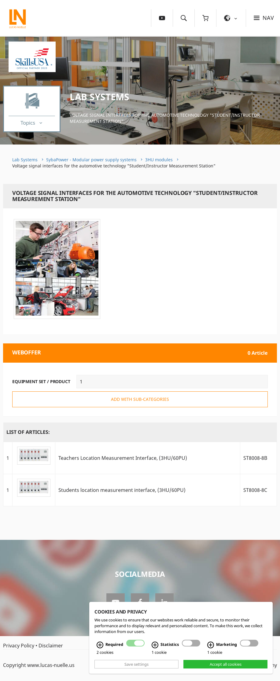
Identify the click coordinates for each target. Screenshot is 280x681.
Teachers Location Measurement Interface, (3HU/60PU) (122, 458)
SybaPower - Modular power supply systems (91, 160)
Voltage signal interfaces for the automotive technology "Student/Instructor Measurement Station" (165, 118)
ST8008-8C (255, 490)
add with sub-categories (140, 399)
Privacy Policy (18, 645)
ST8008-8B (255, 458)
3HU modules (159, 160)
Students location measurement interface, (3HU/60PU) (122, 490)
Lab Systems (99, 96)
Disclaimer (51, 645)
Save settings (136, 664)
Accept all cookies (225, 664)
